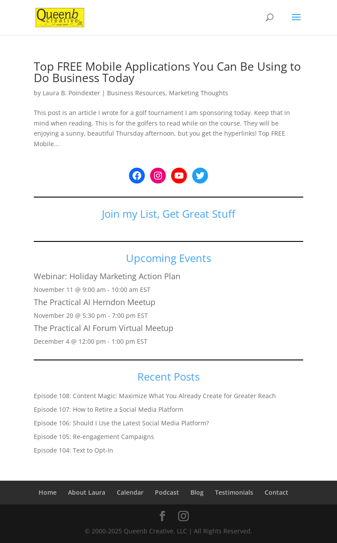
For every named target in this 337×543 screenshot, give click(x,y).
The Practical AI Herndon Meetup (94, 302)
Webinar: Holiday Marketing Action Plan (107, 276)
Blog (197, 492)
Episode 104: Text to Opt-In (73, 450)
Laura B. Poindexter (71, 93)
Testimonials (234, 492)
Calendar (130, 492)
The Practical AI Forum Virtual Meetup (103, 328)
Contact (276, 492)
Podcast (167, 492)
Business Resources (136, 93)
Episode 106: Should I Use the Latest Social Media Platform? (121, 423)
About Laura (86, 492)
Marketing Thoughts (198, 93)
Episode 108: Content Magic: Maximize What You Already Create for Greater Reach (155, 396)
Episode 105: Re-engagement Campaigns (94, 436)
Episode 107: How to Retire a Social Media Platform (108, 409)
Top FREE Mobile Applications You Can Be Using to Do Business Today (167, 72)
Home (48, 492)
